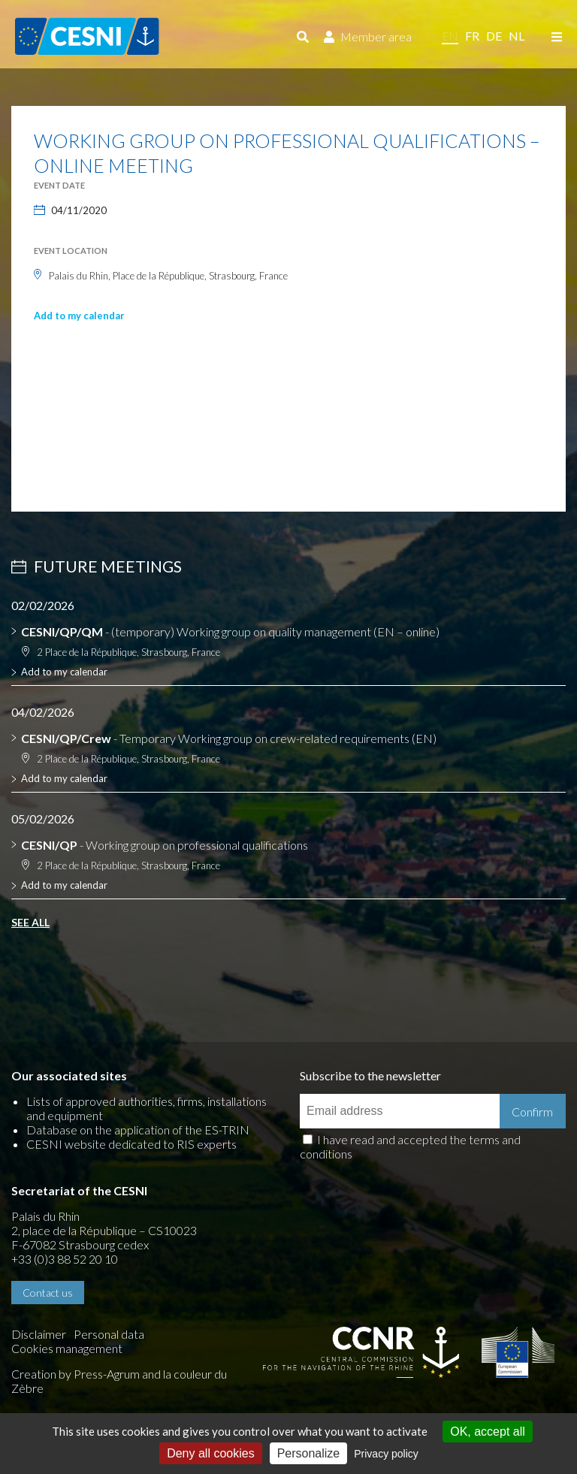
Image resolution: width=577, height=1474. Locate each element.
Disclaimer (38, 1334)
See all (30, 922)
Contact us (48, 1292)
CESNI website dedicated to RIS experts (131, 1144)
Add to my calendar (79, 316)
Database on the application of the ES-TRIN (137, 1129)
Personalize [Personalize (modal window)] (308, 1453)
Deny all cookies (211, 1453)
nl (516, 36)
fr (472, 36)
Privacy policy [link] (386, 1454)
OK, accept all (487, 1431)
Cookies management (66, 1348)
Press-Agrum (107, 1374)
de (494, 36)
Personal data (109, 1334)
